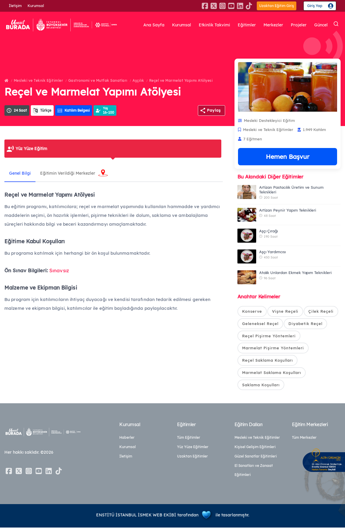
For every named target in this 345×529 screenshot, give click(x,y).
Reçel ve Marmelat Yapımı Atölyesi (181, 80)
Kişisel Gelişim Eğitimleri (255, 448)
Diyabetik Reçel (305, 324)
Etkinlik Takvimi (214, 25)
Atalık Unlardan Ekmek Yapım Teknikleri (295, 272)
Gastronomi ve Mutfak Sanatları (98, 80)
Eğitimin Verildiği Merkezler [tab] (71, 173)
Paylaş (214, 110)
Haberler (127, 439)
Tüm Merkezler (304, 439)
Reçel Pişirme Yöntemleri (269, 336)
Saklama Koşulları (261, 385)
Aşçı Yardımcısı (272, 251)
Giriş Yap (314, 6)
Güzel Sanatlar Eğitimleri (255, 457)
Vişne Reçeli (285, 311)
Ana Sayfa (153, 25)
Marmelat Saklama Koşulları (271, 373)
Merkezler (273, 25)
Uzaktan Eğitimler (192, 457)
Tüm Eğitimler (188, 439)
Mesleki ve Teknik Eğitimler (38, 80)
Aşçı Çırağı (268, 231)
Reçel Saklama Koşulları (267, 361)
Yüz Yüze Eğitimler (192, 448)
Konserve (252, 311)
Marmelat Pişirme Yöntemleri (273, 348)
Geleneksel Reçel (260, 324)
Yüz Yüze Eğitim (31, 148)
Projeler (299, 25)
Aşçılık (138, 80)
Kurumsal (36, 6)
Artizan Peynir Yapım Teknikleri (287, 210)
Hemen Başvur (287, 156)
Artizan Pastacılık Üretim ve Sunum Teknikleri (291, 189)
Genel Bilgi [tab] (21, 173)
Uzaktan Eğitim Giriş (276, 6)
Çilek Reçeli (321, 311)
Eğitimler (247, 25)
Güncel (321, 25)
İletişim (15, 6)
